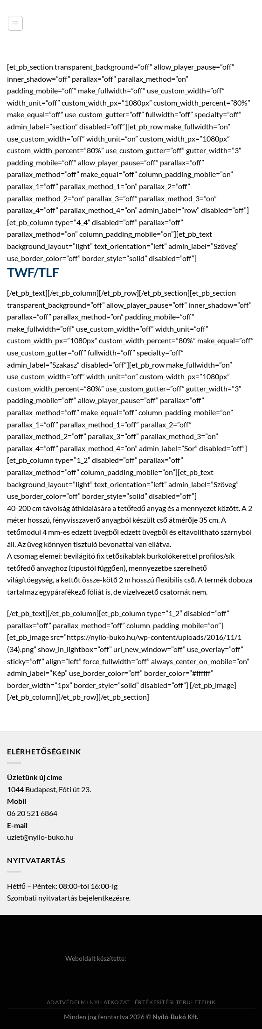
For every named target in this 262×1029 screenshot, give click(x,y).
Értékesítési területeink (175, 1002)
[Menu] (15, 23)
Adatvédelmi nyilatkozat (88, 1002)
